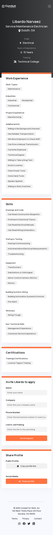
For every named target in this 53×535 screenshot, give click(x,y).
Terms (14, 518)
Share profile (26, 481)
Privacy (25, 518)
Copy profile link (26, 466)
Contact (38, 518)
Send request (26, 438)
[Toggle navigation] (49, 6)
